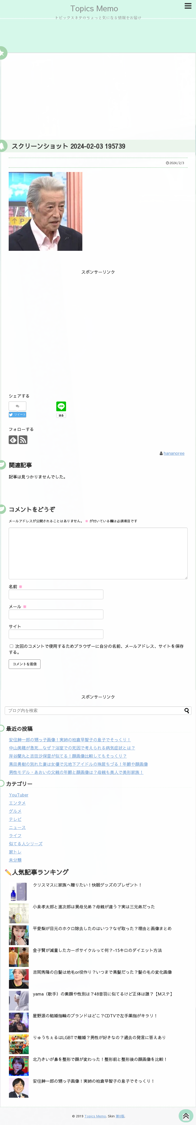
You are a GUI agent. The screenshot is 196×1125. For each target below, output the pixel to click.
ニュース (17, 827)
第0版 (120, 1116)
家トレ (15, 852)
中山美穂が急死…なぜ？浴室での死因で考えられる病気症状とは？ (72, 748)
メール (18, 606)
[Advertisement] (98, 95)
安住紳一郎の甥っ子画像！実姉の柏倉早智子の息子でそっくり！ (70, 739)
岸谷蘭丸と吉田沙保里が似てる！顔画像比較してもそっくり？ (68, 756)
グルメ (15, 811)
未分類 (15, 860)
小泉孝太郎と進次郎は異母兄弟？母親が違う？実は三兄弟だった (94, 906)
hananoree (174, 453)
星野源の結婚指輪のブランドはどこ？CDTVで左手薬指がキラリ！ (95, 1015)
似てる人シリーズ (26, 843)
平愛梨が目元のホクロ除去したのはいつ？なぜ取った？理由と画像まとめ (102, 928)
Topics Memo (94, 8)
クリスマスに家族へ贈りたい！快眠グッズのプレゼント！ (87, 885)
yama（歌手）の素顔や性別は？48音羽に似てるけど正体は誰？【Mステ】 (103, 994)
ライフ (15, 835)
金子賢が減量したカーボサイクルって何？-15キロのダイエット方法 (97, 950)
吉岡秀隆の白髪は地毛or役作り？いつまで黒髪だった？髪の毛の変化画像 (102, 972)
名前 (16, 586)
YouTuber (18, 795)
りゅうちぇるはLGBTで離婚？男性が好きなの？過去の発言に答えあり (99, 1037)
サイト (15, 626)
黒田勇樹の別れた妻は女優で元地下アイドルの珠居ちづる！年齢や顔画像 (78, 764)
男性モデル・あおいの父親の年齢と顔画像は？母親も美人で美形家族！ (76, 772)
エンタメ (17, 803)
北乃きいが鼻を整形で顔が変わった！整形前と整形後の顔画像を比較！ (100, 1059)
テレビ (15, 819)
